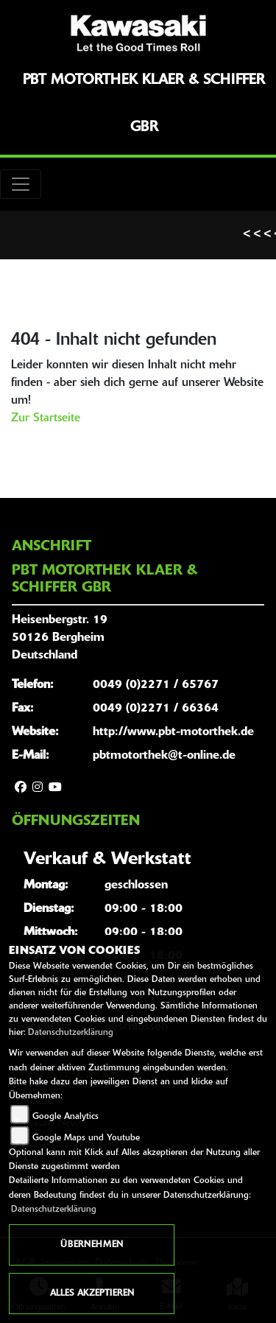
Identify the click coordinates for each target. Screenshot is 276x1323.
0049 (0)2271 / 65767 (156, 685)
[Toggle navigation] (20, 184)
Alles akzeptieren (92, 1293)
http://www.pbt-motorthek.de (173, 732)
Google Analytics (65, 1116)
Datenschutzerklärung (70, 1032)
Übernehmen (91, 1244)
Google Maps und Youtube (86, 1138)
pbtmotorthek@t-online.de (164, 756)
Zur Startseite (45, 418)
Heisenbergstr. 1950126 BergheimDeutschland (59, 638)
